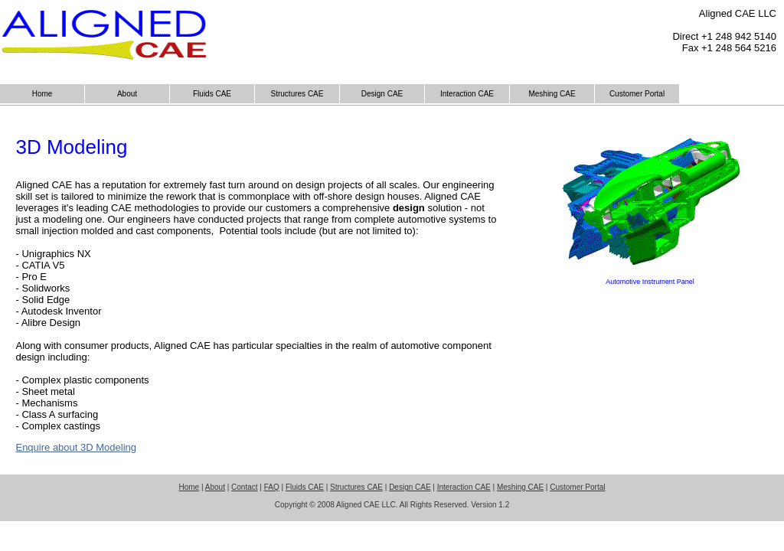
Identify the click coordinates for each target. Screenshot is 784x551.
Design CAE (382, 94)
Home (42, 94)
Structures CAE (297, 94)
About (127, 94)
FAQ (271, 487)
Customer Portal (637, 94)
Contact (244, 487)
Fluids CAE (212, 94)
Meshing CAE (551, 94)
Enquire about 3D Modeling (75, 447)
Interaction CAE (467, 94)
